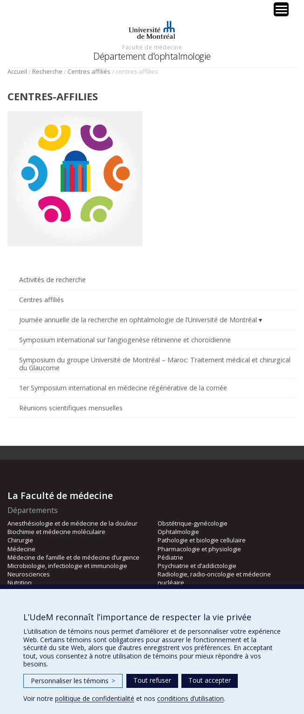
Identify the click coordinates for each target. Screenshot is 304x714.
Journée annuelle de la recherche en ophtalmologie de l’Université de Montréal (138, 319)
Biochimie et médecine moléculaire (56, 531)
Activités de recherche (52, 279)
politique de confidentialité (94, 698)
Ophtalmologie (178, 531)
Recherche (47, 71)
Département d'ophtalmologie (152, 56)
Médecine (21, 549)
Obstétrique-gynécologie (193, 523)
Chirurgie (20, 540)
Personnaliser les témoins (73, 680)
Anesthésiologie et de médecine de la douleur (72, 523)
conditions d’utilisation (190, 698)
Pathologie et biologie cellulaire (202, 540)
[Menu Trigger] (281, 9)
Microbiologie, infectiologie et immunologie (67, 565)
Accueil (17, 71)
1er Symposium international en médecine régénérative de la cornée (123, 387)
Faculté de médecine (152, 47)
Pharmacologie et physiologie (199, 549)
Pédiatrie (170, 557)
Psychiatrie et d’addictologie (197, 565)
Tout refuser (152, 680)
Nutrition (19, 582)
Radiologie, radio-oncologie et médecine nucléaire (214, 578)
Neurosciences (28, 574)
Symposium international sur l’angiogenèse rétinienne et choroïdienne (125, 339)
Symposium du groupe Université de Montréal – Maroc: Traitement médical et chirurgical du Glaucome (154, 363)
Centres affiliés (89, 71)
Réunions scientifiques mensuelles (71, 407)
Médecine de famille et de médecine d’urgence (73, 557)
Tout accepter (209, 680)
